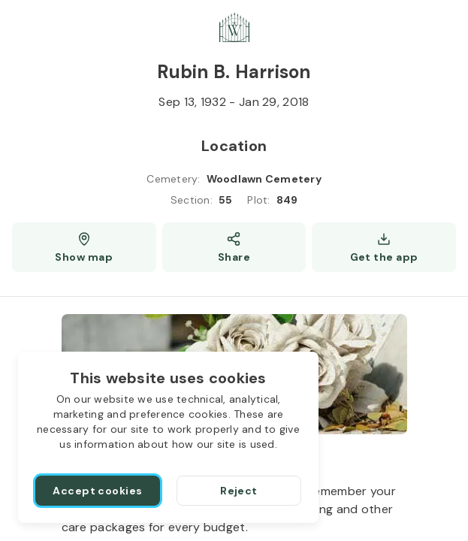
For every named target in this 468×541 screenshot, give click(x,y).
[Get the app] (384, 247)
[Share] (234, 247)
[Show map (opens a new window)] (84, 247)
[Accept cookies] (97, 491)
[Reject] (239, 491)
